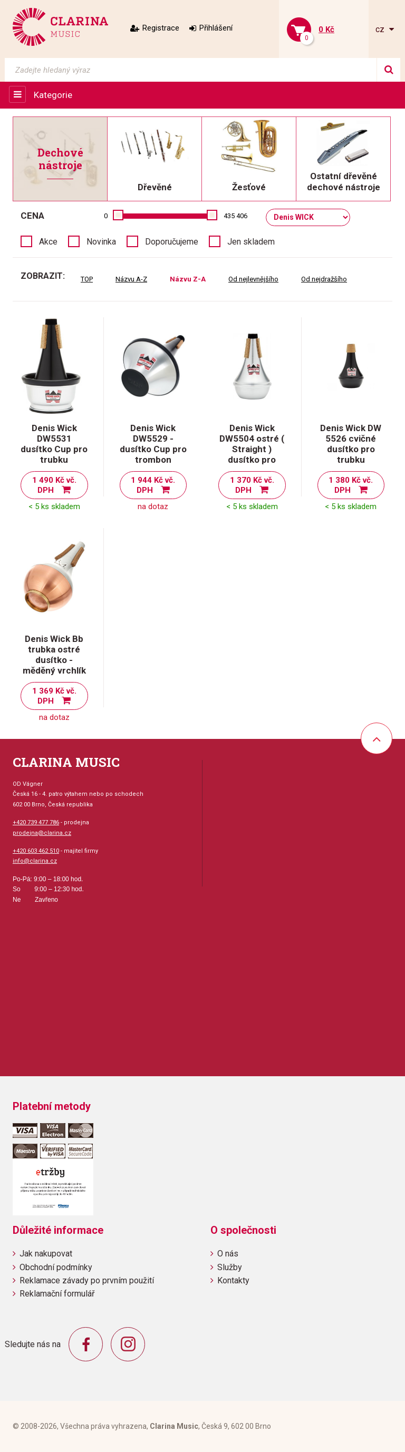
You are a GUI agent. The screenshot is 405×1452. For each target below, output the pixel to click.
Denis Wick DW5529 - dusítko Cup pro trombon (153, 444)
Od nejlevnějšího (253, 279)
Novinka (101, 242)
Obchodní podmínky (56, 1267)
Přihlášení (216, 28)
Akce (48, 242)
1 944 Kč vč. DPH (153, 485)
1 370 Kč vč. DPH (252, 485)
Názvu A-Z (131, 279)
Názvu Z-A (188, 279)
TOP (87, 279)
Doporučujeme (171, 242)
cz (381, 29)
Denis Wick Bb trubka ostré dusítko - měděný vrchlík (54, 655)
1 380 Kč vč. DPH (351, 485)
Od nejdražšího (324, 279)
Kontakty (233, 1280)
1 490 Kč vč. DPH (54, 485)
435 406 (235, 216)
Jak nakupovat (46, 1254)
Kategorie (53, 95)
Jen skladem (251, 242)
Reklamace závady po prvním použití (87, 1280)
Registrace (160, 28)
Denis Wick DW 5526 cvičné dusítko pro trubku (350, 444)
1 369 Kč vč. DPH (54, 696)
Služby (229, 1267)
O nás (227, 1254)
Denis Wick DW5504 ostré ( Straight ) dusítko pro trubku (251, 449)
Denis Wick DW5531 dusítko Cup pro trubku (54, 444)
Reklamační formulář (57, 1294)
